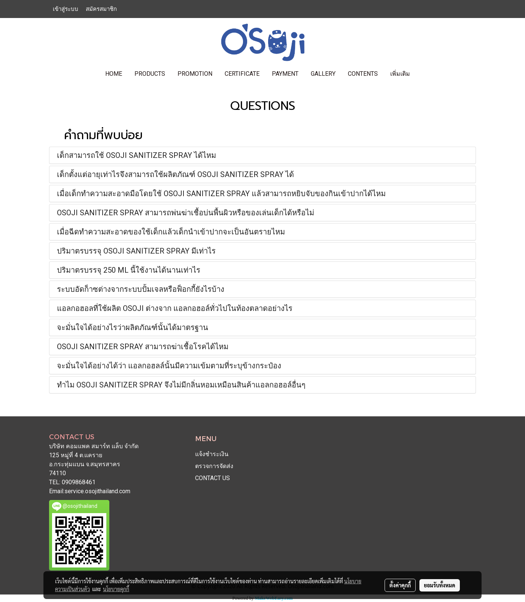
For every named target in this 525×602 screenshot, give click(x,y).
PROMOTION (194, 73)
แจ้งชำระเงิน (211, 454)
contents (363, 73)
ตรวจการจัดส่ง (214, 466)
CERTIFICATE (242, 73)
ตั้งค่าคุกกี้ (400, 585)
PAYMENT (285, 73)
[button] (423, 74)
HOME (113, 73)
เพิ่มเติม (400, 73)
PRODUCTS (149, 73)
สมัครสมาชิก (101, 9)
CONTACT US (212, 478)
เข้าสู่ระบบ (65, 9)
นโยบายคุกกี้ (116, 588)
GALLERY (323, 73)
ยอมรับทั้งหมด (439, 585)
